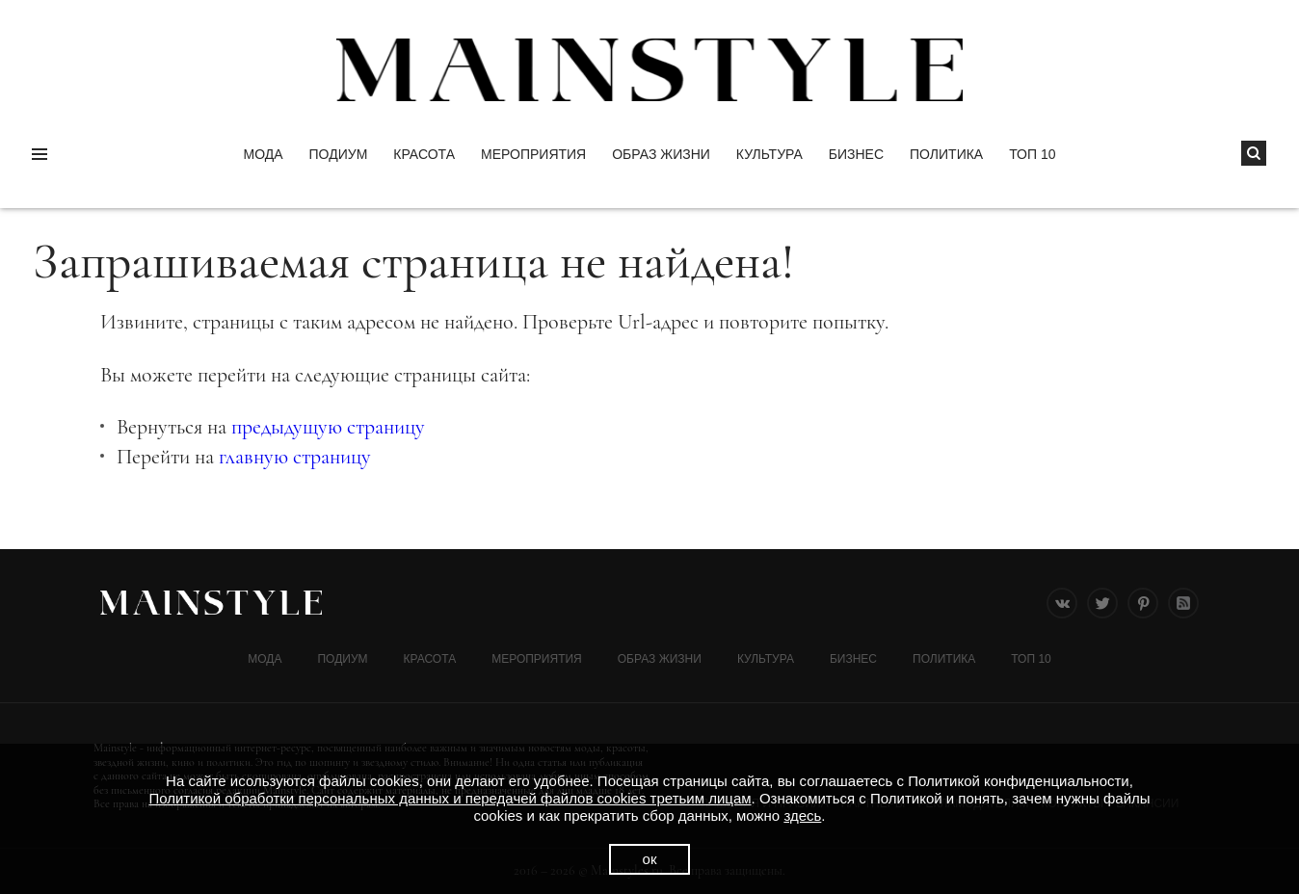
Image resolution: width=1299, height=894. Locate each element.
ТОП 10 (1032, 154)
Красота (424, 154)
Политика (946, 154)
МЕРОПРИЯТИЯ (533, 154)
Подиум (338, 154)
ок (650, 859)
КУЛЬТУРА (769, 154)
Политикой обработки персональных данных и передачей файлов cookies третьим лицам (449, 798)
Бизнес (856, 154)
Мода (262, 154)
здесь (802, 815)
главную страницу (295, 456)
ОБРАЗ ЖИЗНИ (661, 154)
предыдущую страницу (328, 426)
